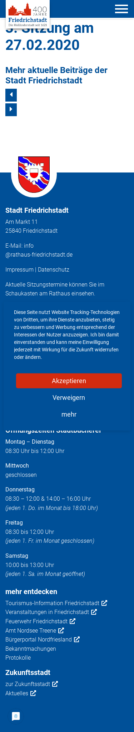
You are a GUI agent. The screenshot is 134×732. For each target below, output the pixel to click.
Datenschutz (53, 269)
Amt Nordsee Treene (34, 630)
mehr (68, 414)
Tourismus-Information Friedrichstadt (56, 603)
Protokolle (18, 657)
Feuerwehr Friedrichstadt (40, 621)
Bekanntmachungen (30, 648)
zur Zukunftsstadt (31, 684)
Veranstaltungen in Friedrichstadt (51, 612)
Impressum (19, 269)
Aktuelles (20, 693)
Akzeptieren (69, 381)
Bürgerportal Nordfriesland (42, 639)
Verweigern (69, 397)
